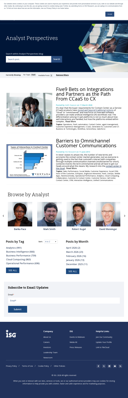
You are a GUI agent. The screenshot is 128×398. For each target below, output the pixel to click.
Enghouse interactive (92, 173)
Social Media (84, 171)
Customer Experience (99, 171)
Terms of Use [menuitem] (27, 366)
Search (56, 59)
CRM (71, 180)
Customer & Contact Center (79, 178)
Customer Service (99, 178)
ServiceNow (91, 129)
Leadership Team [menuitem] (50, 352)
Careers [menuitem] (46, 342)
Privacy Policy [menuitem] (11, 366)
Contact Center (95, 124)
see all (72, 271)
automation (83, 124)
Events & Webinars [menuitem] (77, 337)
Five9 (75, 124)
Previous (3, 216)
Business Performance (21, 255)
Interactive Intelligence (83, 180)
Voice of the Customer (65, 173)
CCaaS (88, 126)
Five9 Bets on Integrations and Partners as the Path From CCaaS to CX (85, 94)
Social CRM (113, 171)
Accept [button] (110, 14)
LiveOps (110, 173)
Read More (70, 121)
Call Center (111, 178)
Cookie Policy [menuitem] (43, 366)
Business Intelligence (20, 251)
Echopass (79, 173)
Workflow (81, 129)
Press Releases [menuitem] (76, 347)
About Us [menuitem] (47, 337)
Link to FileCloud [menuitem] (102, 347)
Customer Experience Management (70, 126)
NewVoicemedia (67, 176)
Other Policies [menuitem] (59, 366)
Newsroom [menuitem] (47, 357)
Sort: (40, 241)
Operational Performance (85, 176)
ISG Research (70, 152)
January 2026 (75, 260)
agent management (110, 124)
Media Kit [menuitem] (73, 342)
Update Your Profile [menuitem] (104, 342)
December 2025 (76, 264)
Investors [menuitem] (47, 347)
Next (124, 216)
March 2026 (74, 251)
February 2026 (76, 256)
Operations (67, 124)
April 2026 (73, 247)
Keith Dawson (71, 105)
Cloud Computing (112, 176)
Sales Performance (70, 171)
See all (12, 270)
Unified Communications (103, 180)
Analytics (100, 176)
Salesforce (101, 129)
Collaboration (61, 178)
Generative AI (97, 126)
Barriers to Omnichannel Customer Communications (86, 143)
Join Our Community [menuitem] (104, 337)
